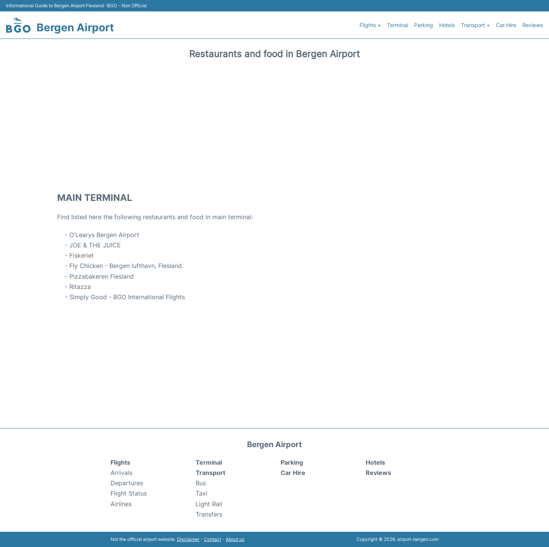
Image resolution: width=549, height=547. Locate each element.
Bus (201, 483)
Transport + (475, 25)
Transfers (209, 514)
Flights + (370, 25)
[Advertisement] (274, 123)
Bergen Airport (75, 27)
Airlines (121, 504)
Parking (423, 25)
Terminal (397, 25)
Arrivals (121, 472)
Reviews (532, 25)
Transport (210, 472)
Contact (212, 539)
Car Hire (506, 25)
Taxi (201, 493)
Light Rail (209, 504)
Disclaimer (188, 539)
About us (235, 539)
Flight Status (129, 493)
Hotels (447, 25)
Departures (127, 483)
